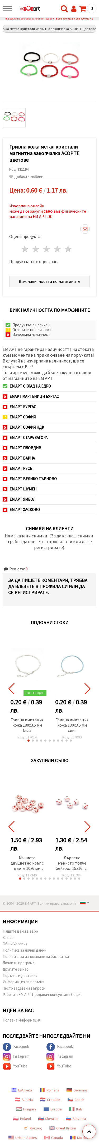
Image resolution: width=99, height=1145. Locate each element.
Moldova (80, 1137)
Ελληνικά (21, 1090)
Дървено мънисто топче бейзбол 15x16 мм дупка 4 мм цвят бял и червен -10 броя (72, 863)
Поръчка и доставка (20, 975)
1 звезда (25, 249)
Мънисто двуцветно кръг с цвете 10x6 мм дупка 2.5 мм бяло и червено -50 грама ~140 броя (27, 863)
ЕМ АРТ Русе (17, 468)
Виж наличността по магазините (49, 281)
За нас (8, 937)
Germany (77, 1090)
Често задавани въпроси (24, 988)
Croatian (50, 1099)
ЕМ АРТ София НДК (23, 427)
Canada (53, 1137)
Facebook (16, 1047)
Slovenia (76, 1118)
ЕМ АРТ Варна (19, 458)
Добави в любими (26, 177)
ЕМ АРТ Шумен (19, 489)
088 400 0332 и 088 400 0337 (74, 18)
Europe (53, 1109)
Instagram (16, 1057)
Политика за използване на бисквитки (36, 956)
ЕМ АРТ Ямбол (19, 499)
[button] (28, 741)
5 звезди (68, 249)
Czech (76, 1099)
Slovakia (48, 1118)
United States (22, 1137)
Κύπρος (32, 1128)
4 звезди (57, 249)
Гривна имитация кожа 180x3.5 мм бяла (27, 725)
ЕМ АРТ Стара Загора (25, 437)
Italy (76, 1109)
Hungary (26, 1109)
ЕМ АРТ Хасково (21, 509)
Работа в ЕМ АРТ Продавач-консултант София (42, 994)
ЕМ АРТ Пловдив (22, 447)
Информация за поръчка (24, 981)
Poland (22, 1118)
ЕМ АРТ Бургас (19, 406)
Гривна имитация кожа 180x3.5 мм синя (71, 725)
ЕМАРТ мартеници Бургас (31, 396)
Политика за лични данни (24, 950)
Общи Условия (15, 943)
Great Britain (62, 1128)
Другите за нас (15, 969)
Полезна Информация (22, 1020)
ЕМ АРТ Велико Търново (30, 478)
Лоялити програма (18, 962)
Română (49, 1090)
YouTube (15, 1066)
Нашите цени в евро (20, 931)
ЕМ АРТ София (19, 416)
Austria (24, 1099)
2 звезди (36, 249)
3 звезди (46, 249)
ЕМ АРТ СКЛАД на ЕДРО (27, 386)
